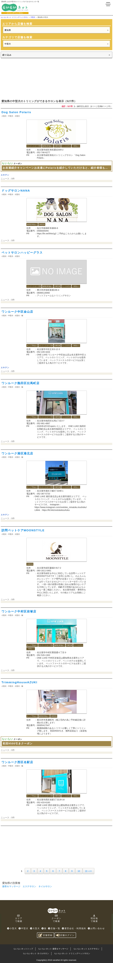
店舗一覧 (54, 928)
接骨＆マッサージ (11, 886)
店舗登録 (45, 935)
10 (79, 871)
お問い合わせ (96, 928)
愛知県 (8, 30)
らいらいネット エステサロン (86, 949)
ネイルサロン (45, 886)
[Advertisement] (23, 78)
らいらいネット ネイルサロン (36, 953)
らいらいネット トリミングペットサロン (72, 953)
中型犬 (8, 44)
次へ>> (88, 871)
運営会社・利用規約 (74, 928)
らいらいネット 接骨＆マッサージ (53, 949)
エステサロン (29, 886)
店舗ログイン (65, 935)
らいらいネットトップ (23, 949)
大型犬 (35, 928)
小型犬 (12, 928)
